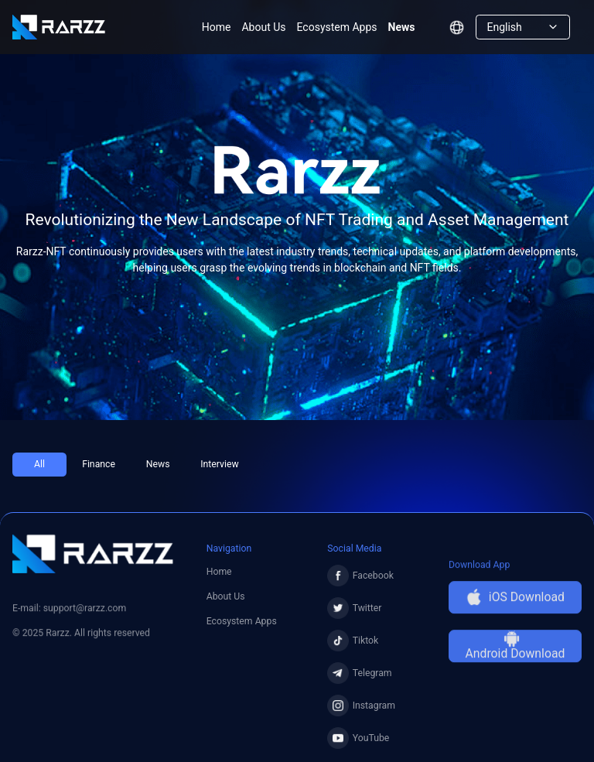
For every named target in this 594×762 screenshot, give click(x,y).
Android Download (515, 656)
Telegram (359, 679)
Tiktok (352, 647)
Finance (98, 464)
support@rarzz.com (85, 611)
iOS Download (515, 607)
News (401, 27)
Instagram (361, 712)
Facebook (360, 582)
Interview (219, 464)
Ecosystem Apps (337, 27)
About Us (263, 27)
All (39, 464)
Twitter (354, 614)
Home (216, 27)
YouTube (358, 744)
